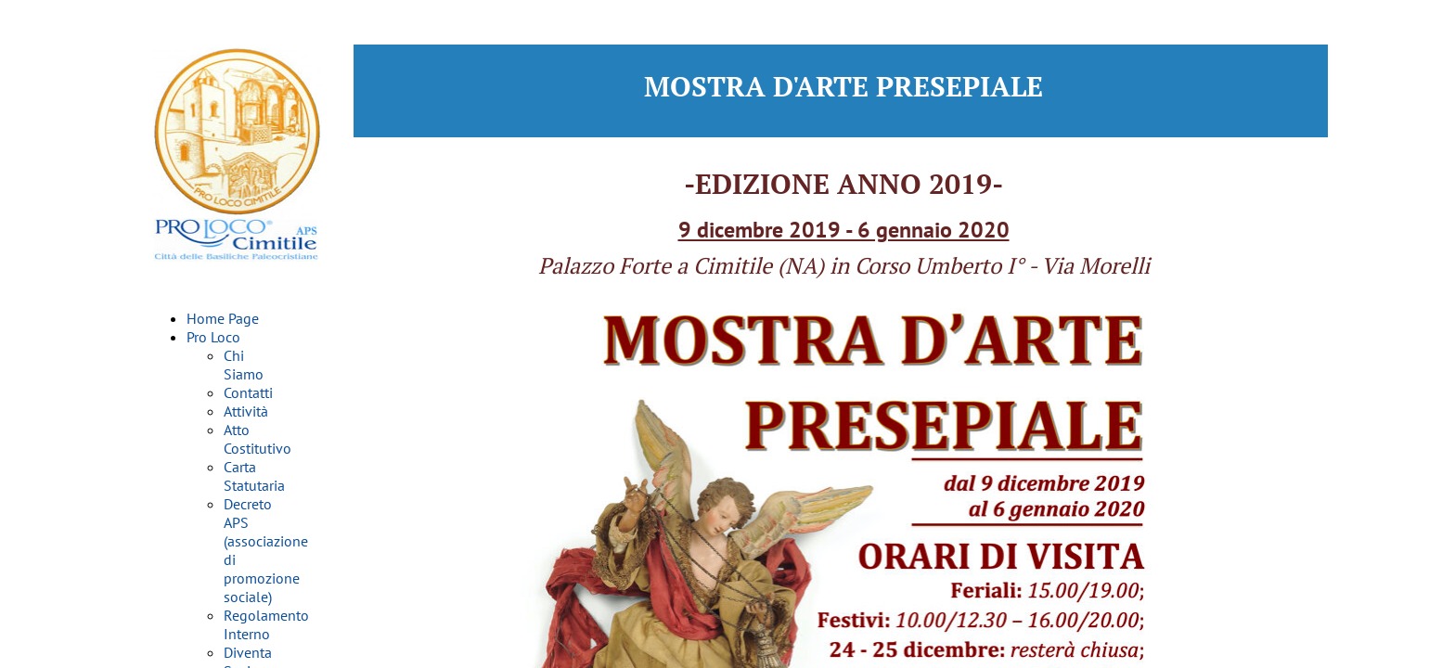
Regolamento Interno (266, 624)
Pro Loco (213, 337)
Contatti (248, 392)
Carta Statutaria (254, 476)
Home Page (223, 318)
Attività (246, 411)
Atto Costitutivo (257, 438)
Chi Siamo (244, 364)
